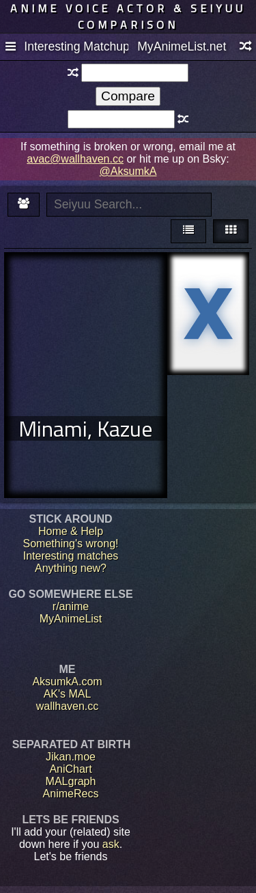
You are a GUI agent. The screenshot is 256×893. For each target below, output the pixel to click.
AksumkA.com (67, 681)
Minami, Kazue (85, 428)
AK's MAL (67, 694)
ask (110, 844)
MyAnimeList (71, 618)
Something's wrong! (70, 543)
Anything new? (70, 568)
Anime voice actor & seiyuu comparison (128, 16)
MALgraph (71, 781)
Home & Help (70, 531)
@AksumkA (128, 171)
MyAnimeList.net (181, 46)
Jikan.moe (71, 757)
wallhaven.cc (67, 706)
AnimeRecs (71, 793)
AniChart (70, 769)
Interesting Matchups (76, 46)
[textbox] (134, 73)
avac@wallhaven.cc (75, 159)
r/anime (71, 606)
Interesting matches (71, 556)
